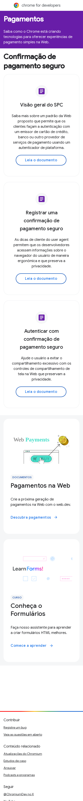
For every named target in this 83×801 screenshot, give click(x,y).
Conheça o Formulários (28, 610)
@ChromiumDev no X (19, 794)
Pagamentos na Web (40, 485)
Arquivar (10, 768)
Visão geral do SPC (41, 105)
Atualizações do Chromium (23, 754)
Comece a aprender (32, 645)
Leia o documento (41, 160)
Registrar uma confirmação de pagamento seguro (41, 221)
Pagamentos (24, 19)
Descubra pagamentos (34, 517)
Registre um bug (15, 727)
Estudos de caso (15, 761)
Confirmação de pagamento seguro (34, 61)
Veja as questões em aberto (23, 734)
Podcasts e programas (19, 775)
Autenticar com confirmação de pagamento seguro (41, 339)
